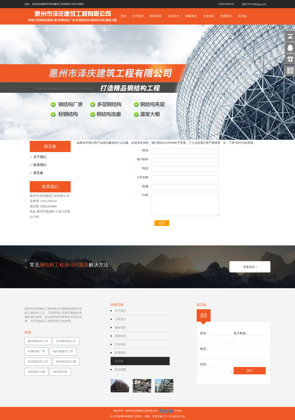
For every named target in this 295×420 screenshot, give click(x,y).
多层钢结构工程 (38, 361)
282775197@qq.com (254, 4)
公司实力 (173, 16)
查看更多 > (250, 267)
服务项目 (156, 16)
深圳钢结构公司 (66, 341)
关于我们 (138, 16)
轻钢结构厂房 (36, 351)
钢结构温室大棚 (66, 361)
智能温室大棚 (36, 371)
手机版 (178, 410)
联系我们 (226, 16)
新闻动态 (191, 16)
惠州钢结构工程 (38, 341)
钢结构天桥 (60, 371)
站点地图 (120, 369)
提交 (162, 223)
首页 (123, 16)
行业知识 (208, 16)
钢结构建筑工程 (63, 351)
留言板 (242, 16)
